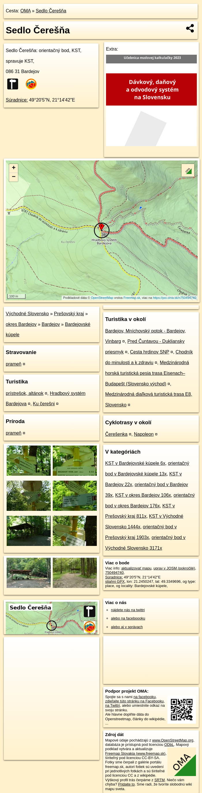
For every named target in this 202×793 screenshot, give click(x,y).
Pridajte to (126, 784)
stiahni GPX (115, 581)
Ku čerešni (44, 403)
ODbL (169, 744)
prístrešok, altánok (25, 393)
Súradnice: (17, 100)
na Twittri (112, 705)
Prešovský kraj (69, 313)
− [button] (14, 177)
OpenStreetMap (102, 297)
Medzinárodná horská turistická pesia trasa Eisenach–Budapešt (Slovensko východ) (147, 373)
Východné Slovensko (27, 313)
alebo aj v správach (127, 627)
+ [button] (14, 168)
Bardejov (51, 324)
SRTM (159, 780)
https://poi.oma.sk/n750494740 (174, 297)
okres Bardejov (21, 324)
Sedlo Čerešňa (51, 10)
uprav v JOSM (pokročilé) (174, 568)
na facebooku (144, 697)
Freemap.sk (132, 297)
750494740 (114, 572)
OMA (25, 10)
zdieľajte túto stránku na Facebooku (134, 701)
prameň (13, 364)
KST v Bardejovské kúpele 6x (135, 463)
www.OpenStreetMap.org (172, 740)
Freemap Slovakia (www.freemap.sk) (135, 753)
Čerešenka (116, 434)
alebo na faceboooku (128, 618)
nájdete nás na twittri (128, 610)
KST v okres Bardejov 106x (143, 495)
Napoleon (144, 434)
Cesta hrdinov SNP (149, 351)
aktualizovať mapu (136, 568)
